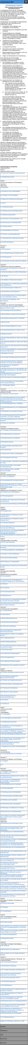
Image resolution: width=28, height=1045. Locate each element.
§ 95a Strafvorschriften (6, 922)
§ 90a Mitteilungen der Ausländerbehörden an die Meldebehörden (13, 852)
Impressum (3, 1042)
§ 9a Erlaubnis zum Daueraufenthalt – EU (11, 218)
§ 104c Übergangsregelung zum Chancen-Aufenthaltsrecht (11, 994)
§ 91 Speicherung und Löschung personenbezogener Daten (9, 863)
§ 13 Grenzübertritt (5, 249)
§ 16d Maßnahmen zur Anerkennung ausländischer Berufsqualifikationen (13, 284)
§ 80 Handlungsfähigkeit (6, 788)
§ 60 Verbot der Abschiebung (8, 626)
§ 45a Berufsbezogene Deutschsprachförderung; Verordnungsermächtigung (13, 527)
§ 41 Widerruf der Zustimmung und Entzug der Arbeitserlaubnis (12, 500)
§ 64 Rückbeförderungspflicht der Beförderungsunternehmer (9, 677)
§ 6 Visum (3, 203)
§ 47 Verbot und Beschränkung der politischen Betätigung (12, 546)
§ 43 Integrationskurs (5, 511)
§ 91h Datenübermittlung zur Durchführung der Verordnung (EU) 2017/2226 (12, 895)
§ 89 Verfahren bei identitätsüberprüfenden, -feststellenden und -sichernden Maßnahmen (12, 844)
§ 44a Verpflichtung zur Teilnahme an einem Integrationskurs (12, 519)
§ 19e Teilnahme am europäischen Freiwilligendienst (9, 366)
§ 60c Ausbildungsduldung (7, 638)
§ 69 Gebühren (4, 699)
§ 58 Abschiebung (5, 614)
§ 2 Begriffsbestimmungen (7, 177)
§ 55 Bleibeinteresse (5, 595)
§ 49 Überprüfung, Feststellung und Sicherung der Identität (13, 566)
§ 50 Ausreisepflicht (5, 576)
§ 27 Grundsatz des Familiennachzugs (10, 430)
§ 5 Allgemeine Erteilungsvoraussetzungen (11, 199)
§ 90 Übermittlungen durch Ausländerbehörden (12, 847)
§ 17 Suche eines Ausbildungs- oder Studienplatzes (9, 300)
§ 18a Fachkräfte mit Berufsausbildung (10, 310)
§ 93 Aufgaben (4, 907)
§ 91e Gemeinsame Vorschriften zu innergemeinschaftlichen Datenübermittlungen (12, 883)
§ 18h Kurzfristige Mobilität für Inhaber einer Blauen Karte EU (14, 338)
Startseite (2, 1026)
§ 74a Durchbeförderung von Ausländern (11, 753)
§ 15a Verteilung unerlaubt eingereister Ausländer (13, 261)
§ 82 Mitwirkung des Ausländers (8, 800)
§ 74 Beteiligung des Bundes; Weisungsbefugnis (13, 746)
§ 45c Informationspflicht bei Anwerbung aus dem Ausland (13, 535)
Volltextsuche (3, 1030)
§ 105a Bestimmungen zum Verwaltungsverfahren (13, 1001)
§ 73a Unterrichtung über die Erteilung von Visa (12, 734)
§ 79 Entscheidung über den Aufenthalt (10, 784)
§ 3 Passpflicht (4, 187)
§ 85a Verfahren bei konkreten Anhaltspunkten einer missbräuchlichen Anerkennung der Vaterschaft (12, 817)
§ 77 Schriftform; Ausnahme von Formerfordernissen (8, 772)
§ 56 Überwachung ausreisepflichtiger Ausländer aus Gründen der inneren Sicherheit (13, 600)
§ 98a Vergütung (4, 945)
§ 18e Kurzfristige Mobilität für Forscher (10, 326)
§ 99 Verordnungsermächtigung (8, 962)
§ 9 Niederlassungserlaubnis (7, 214)
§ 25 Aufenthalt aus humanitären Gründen (11, 411)
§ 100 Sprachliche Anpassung (8, 966)
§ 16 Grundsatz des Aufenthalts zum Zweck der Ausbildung (12, 269)
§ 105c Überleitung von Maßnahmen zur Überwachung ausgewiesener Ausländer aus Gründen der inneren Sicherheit (12, 1010)
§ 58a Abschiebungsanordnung (8, 618)
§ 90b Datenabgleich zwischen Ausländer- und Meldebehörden (12, 856)
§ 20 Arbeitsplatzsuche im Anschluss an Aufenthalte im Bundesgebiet (10, 374)
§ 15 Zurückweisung (5, 257)
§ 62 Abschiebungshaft (6, 649)
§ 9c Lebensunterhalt (5, 226)
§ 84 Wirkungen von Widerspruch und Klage (12, 807)
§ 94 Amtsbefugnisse (5, 911)
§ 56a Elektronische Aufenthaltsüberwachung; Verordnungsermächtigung (12, 604)
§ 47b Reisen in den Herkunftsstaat (9, 554)
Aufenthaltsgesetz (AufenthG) (14, 5)
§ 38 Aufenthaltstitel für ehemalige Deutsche (12, 480)
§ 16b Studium (4, 276)
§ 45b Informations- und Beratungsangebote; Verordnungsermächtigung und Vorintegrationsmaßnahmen (12, 532)
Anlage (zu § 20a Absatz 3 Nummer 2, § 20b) (12, 1021)
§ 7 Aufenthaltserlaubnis (6, 207)
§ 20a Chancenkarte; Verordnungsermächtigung (13, 377)
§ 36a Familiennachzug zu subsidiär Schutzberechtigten (9, 470)
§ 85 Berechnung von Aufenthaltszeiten (10, 811)
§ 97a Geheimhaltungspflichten (8, 934)
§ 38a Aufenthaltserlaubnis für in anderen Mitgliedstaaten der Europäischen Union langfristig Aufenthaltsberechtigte (13, 486)
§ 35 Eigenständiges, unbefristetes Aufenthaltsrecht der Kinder (14, 462)
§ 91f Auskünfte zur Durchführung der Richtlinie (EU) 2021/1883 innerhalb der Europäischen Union (13, 887)
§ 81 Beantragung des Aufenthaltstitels (10, 792)
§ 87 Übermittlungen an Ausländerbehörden (12, 831)
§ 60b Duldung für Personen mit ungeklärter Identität (12, 634)
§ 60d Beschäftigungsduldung (8, 641)
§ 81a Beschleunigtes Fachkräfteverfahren (11, 796)
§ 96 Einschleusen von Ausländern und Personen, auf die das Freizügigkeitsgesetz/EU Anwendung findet (13, 927)
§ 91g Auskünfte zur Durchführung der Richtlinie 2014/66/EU (13, 891)
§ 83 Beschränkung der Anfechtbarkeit (10, 803)
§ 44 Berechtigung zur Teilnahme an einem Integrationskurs (11, 515)
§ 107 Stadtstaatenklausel (7, 1017)
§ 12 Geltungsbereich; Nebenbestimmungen (12, 238)
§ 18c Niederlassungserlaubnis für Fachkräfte (12, 318)
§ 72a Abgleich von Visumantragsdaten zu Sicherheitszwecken (11, 726)
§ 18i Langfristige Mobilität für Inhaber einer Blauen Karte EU (13, 342)
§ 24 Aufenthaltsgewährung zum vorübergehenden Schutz (13, 408)
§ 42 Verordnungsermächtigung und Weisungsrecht (14, 503)
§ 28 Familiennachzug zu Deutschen (10, 434)
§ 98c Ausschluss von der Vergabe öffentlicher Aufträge (12, 954)
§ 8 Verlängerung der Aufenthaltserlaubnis (11, 211)
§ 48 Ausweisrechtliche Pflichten (8, 557)
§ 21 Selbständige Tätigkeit (7, 385)
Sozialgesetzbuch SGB (6, 2)
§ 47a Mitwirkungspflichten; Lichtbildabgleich (12, 550)
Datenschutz (3, 1038)
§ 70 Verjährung (4, 703)
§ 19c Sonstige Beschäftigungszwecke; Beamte (13, 357)
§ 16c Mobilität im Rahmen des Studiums (11, 280)
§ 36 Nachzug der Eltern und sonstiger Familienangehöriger (10, 466)
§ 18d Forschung (4, 322)
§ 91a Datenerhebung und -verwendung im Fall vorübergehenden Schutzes (12, 867)
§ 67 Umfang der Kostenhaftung (8, 688)
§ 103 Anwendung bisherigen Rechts (10, 977)
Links (1, 1034)
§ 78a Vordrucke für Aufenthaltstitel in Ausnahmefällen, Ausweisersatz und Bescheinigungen (10, 781)
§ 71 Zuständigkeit (5, 714)
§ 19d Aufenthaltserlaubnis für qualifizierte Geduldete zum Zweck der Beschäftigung (11, 362)
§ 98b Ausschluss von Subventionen (10, 949)
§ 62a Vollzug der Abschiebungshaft (9, 653)
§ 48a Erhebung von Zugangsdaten (9, 561)
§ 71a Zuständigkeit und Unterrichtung (10, 718)
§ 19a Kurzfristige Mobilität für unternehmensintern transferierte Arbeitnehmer (13, 350)
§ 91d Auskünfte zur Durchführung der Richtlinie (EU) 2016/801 (13, 880)
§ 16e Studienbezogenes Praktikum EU (10, 287)
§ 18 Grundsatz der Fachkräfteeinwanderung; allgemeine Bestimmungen (12, 307)
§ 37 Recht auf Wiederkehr (7, 476)
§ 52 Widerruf (4, 584)
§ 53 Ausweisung (4, 587)
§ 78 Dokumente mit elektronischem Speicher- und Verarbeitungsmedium (13, 776)
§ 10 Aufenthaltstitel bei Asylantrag (9, 230)
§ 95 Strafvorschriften (6, 918)
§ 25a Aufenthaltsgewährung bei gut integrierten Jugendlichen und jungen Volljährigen (13, 416)
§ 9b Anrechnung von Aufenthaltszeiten (10, 222)
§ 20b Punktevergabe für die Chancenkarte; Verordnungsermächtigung (12, 382)
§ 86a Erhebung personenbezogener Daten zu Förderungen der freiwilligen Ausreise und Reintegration (12, 829)
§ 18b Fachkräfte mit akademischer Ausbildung (12, 314)
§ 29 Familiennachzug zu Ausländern (10, 438)
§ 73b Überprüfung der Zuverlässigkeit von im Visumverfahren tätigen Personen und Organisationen (12, 739)
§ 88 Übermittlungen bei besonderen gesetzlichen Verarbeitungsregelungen (13, 836)
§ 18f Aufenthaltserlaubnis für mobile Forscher (12, 330)
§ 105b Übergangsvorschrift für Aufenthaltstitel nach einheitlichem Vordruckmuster (12, 1005)
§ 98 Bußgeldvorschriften (7, 938)
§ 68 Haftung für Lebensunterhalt (9, 692)
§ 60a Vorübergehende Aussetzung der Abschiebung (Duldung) (10, 630)
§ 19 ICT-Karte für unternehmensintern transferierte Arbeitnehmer (14, 346)
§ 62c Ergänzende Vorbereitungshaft (10, 661)
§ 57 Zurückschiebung (6, 610)
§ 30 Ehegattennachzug (6, 442)
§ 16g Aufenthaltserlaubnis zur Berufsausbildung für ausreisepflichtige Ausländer (13, 296)
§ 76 (1, 764)
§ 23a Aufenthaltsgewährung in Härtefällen (11, 403)
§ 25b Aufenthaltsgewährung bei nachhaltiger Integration (12, 420)
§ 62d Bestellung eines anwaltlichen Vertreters (12, 665)
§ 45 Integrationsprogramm (7, 522)
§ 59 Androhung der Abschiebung (9, 622)
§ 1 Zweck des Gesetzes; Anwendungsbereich (12, 173)
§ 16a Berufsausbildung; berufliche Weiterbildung (13, 272)
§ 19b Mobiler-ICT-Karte (6, 353)
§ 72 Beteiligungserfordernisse (8, 722)
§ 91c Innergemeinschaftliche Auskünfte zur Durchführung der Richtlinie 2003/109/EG (12, 876)
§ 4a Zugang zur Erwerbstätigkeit (9, 195)
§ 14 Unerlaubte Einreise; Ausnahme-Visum (12, 253)
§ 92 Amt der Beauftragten (7, 903)
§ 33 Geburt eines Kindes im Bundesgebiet (11, 453)
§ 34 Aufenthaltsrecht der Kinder (8, 457)
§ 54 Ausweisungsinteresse (7, 591)
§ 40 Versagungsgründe (6, 496)
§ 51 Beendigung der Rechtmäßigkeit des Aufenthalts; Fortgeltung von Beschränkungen (12, 580)
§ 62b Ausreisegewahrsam (7, 657)
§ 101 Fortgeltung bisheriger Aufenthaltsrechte (12, 969)
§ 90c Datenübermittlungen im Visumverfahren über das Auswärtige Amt (12, 859)
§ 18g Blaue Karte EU (6, 334)
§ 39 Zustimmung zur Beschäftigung (9, 492)
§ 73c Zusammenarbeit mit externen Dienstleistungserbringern (9, 743)
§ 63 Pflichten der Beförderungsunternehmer (12, 672)
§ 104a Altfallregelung (6, 985)
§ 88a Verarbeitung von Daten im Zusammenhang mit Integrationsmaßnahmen (13, 840)
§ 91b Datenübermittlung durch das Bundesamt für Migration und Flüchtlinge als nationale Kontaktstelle (13, 872)
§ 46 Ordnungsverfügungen (7, 542)
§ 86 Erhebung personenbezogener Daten (11, 823)
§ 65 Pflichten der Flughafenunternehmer (11, 680)
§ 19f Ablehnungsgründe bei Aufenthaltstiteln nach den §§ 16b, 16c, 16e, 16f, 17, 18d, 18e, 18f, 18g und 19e (13, 370)
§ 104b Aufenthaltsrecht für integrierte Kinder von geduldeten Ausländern (13, 990)
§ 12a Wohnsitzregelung (6, 242)
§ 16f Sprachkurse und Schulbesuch (10, 291)
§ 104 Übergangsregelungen (8, 981)
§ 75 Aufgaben (4, 761)
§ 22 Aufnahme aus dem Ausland (9, 393)
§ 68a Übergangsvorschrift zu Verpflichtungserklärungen (8, 696)
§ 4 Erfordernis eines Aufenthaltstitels (10, 191)
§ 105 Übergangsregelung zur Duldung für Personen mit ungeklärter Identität (11, 997)
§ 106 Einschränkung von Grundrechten (11, 1013)
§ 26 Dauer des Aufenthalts (7, 423)
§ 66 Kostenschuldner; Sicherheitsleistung (11, 684)
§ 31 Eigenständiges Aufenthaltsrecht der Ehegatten (11, 446)
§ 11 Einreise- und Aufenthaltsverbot (10, 234)
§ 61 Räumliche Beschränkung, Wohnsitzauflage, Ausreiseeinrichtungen (13, 646)
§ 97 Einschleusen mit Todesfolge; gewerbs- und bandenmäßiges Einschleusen (13, 931)
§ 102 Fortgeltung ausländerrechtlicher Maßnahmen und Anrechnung (10, 974)
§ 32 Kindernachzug (5, 449)
